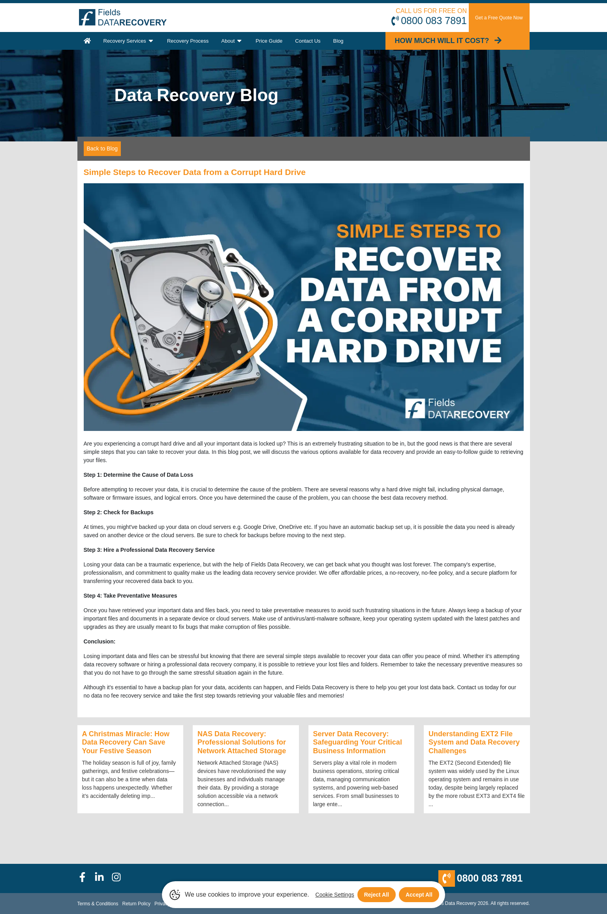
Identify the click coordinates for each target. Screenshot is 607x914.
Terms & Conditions (97, 903)
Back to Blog (102, 148)
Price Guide (269, 41)
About (232, 40)
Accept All (419, 894)
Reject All (376, 894)
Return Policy (136, 903)
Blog (338, 41)
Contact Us (307, 41)
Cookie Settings (335, 894)
